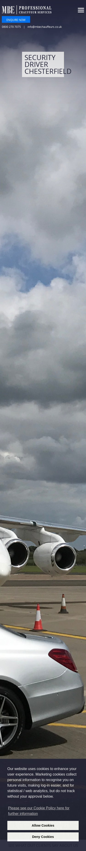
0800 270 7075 (11, 27)
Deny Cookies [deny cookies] (43, 837)
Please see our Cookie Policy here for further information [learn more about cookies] (38, 811)
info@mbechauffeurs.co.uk (45, 27)
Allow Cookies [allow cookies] (43, 825)
